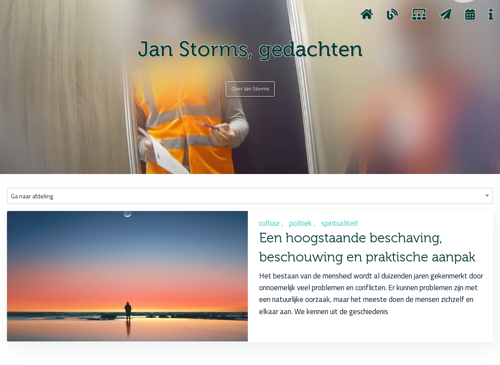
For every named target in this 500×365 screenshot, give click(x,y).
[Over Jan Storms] (250, 88)
